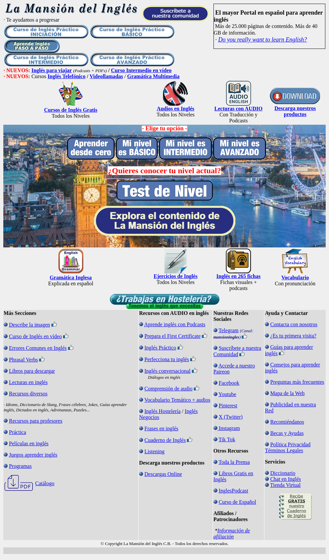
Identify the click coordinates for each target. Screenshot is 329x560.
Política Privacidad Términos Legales (287, 447)
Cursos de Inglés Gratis (70, 110)
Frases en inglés (161, 428)
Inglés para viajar (52, 70)
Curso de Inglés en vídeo (35, 336)
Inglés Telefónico (66, 76)
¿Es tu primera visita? (293, 336)
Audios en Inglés (175, 108)
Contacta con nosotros (293, 324)
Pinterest (228, 405)
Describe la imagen (29, 325)
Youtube (227, 394)
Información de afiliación (231, 533)
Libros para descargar (32, 371)
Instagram (229, 428)
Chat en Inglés (285, 479)
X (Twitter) (231, 417)
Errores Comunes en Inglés (38, 348)
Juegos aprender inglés (33, 455)
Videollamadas (106, 76)
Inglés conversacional (167, 371)
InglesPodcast (233, 490)
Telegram (228, 330)
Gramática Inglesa (71, 277)
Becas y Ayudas (287, 433)
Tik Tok (226, 439)
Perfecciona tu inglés (166, 359)
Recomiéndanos (287, 422)
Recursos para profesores (35, 421)
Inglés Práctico (160, 347)
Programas (20, 466)
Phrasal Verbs (23, 359)
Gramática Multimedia (153, 76)
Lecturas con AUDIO (238, 108)
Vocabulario (295, 277)
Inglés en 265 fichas (238, 276)
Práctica (17, 432)
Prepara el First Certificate (172, 336)
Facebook (229, 383)
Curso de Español (237, 502)
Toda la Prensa (234, 462)
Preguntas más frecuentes (297, 382)
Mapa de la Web (287, 393)
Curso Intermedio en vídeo (141, 70)
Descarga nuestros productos (295, 111)
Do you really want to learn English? (262, 39)
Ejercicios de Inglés (176, 276)
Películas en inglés (28, 443)
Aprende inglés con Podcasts (174, 324)
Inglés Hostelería (162, 411)
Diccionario (282, 473)
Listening (154, 451)
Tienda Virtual (285, 485)
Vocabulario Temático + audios (177, 400)
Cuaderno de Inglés (165, 440)
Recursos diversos (28, 393)
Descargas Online (163, 474)
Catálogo (44, 483)
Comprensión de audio (168, 388)
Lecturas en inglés (28, 382)
